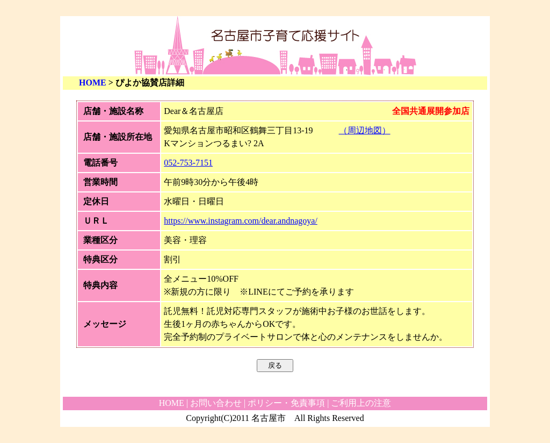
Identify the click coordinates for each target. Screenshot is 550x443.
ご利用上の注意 (361, 403)
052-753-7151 (188, 162)
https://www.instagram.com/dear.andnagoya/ (240, 220)
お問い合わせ (216, 403)
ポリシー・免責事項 (286, 403)
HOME (92, 82)
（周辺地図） (364, 130)
